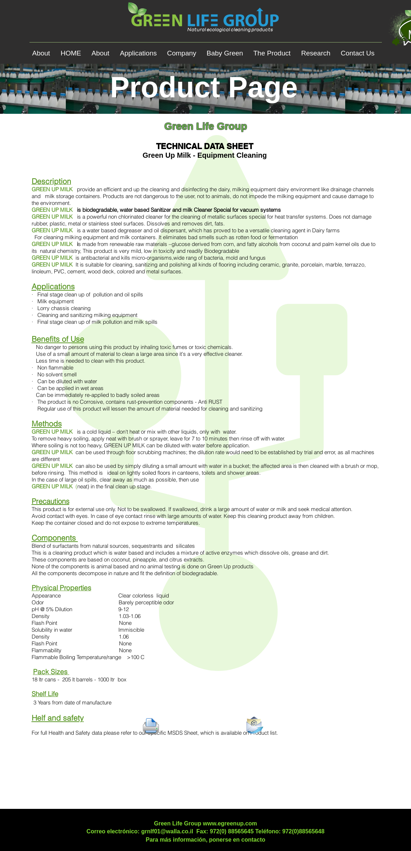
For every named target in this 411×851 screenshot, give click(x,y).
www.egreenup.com (230, 823)
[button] (140, 50)
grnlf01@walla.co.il (167, 831)
